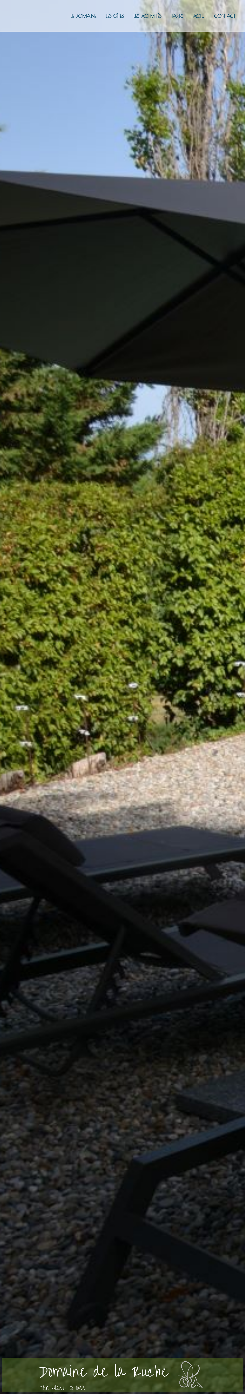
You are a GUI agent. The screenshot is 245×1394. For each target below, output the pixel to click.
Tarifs (177, 16)
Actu (198, 16)
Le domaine (83, 16)
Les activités (147, 16)
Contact (224, 16)
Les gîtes (115, 16)
